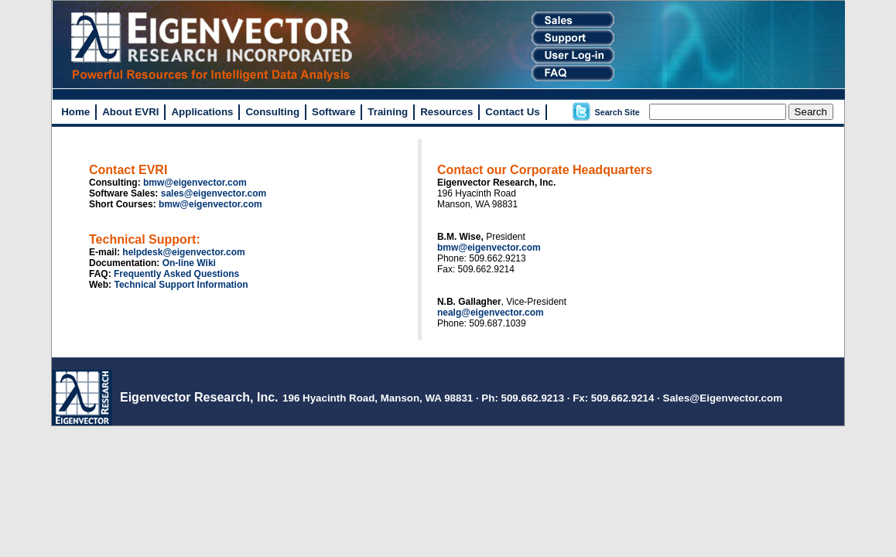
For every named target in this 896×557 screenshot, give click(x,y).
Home (75, 112)
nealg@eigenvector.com (490, 312)
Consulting (272, 112)
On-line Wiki (189, 263)
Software (333, 112)
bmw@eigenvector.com (195, 182)
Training (388, 112)
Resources (446, 112)
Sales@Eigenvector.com (723, 398)
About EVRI (130, 112)
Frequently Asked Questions (176, 273)
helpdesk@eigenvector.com (183, 252)
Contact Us (512, 112)
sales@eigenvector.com (213, 193)
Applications (202, 112)
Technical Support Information (181, 284)
